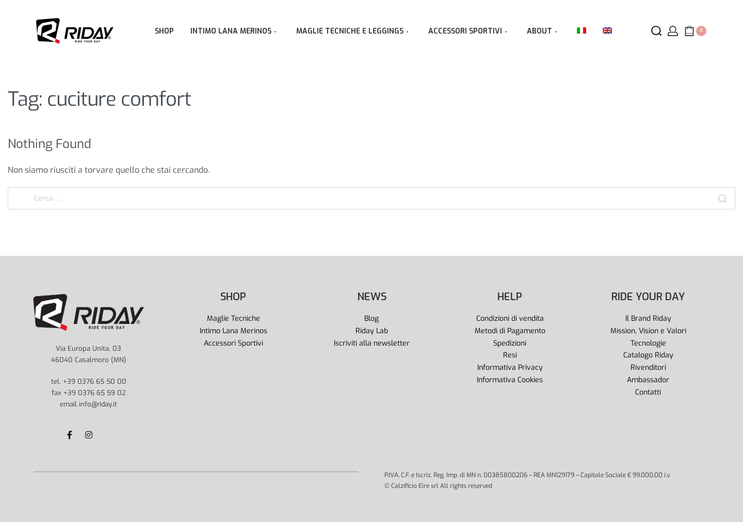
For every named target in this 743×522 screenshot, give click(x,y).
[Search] (722, 198)
